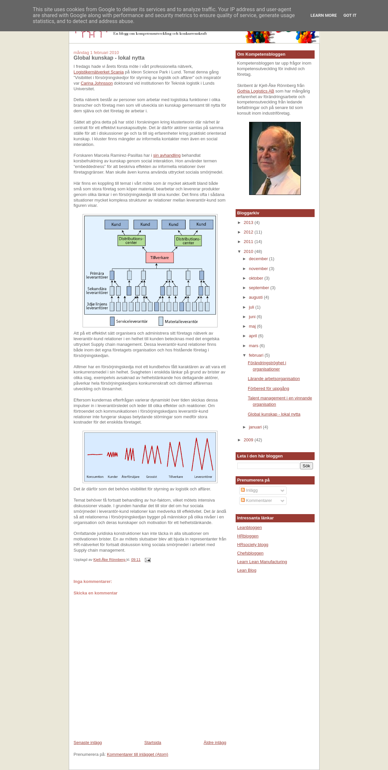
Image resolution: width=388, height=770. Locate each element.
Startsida (152, 742)
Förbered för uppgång (268, 388)
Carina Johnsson (97, 83)
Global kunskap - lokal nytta (274, 414)
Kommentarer (256, 500)
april (253, 335)
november (259, 268)
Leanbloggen (249, 527)
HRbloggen (248, 536)
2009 (249, 439)
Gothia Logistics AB (255, 91)
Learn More (324, 15)
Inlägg (249, 490)
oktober (256, 278)
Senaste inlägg (88, 742)
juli (252, 307)
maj (253, 326)
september (259, 287)
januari (256, 427)
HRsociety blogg (253, 544)
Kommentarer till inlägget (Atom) (137, 754)
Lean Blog (247, 570)
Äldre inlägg (215, 742)
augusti (256, 297)
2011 (249, 241)
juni (253, 316)
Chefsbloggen (250, 553)
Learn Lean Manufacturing (262, 561)
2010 (249, 251)
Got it (349, 15)
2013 (249, 222)
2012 (249, 232)
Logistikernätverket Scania (99, 71)
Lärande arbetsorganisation (274, 378)
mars (254, 345)
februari (257, 355)
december (259, 258)
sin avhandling (167, 155)
